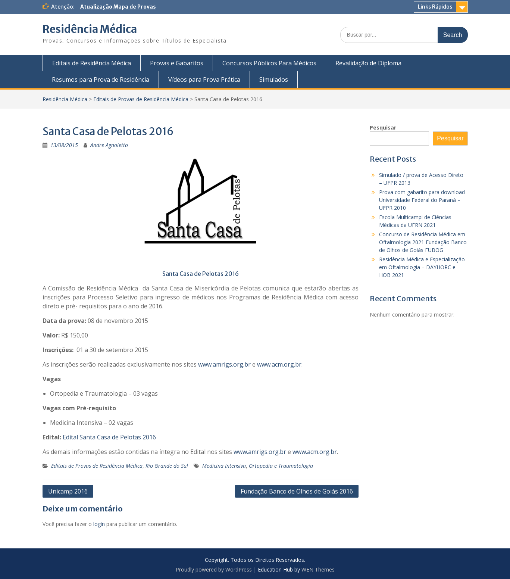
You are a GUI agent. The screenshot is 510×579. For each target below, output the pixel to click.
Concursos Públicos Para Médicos (269, 63)
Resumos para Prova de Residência (100, 79)
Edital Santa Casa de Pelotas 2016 (109, 437)
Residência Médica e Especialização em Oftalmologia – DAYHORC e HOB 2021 (422, 267)
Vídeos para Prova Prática (204, 79)
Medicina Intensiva (224, 465)
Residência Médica (90, 29)
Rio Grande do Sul (167, 465)
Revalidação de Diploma (368, 63)
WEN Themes (318, 569)
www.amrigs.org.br (224, 364)
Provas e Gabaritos (176, 63)
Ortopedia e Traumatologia (281, 465)
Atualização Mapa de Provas (118, 6)
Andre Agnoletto (109, 145)
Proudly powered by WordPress (214, 569)
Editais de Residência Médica (91, 63)
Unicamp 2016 (68, 491)
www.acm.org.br (279, 364)
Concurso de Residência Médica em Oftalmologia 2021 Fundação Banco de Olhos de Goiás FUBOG (423, 242)
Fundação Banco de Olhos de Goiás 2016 (297, 491)
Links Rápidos (435, 6)
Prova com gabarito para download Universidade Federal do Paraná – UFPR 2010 (422, 200)
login (99, 523)
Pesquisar (383, 127)
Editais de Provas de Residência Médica (140, 99)
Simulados (273, 79)
